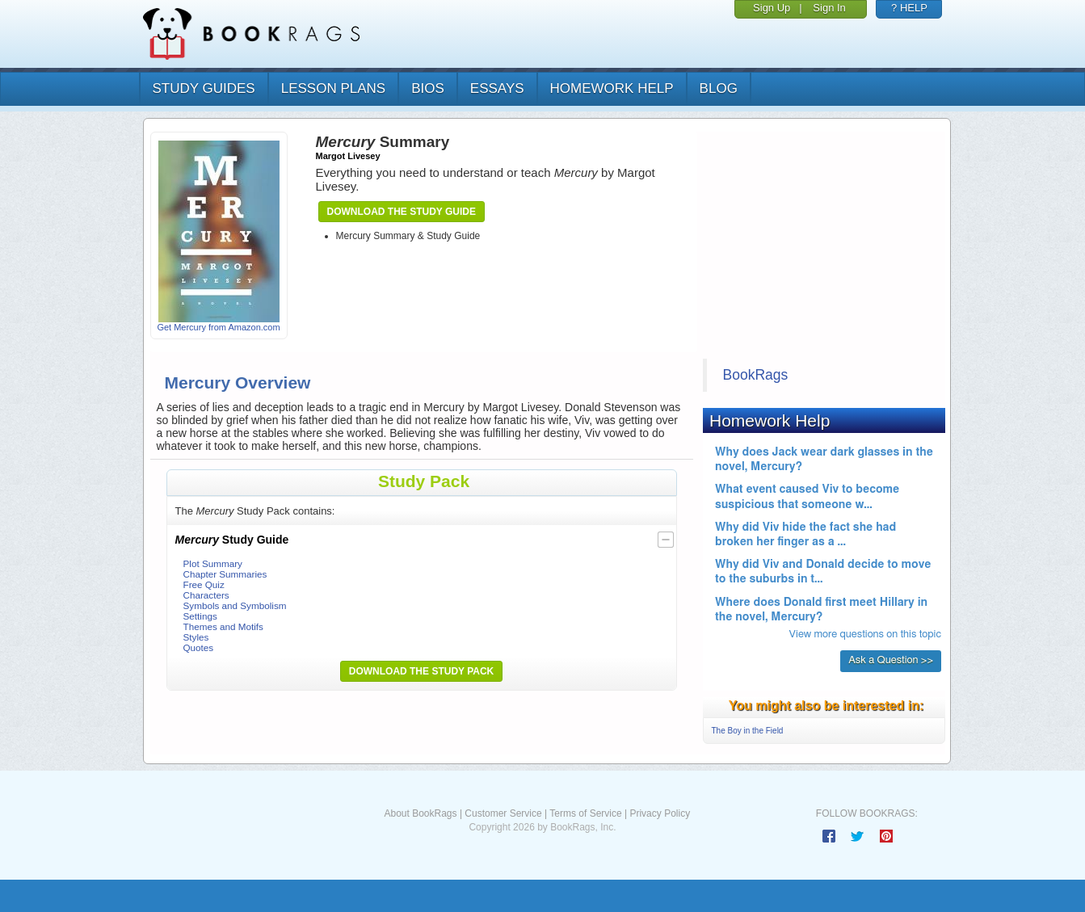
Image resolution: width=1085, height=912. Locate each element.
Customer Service (503, 813)
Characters (206, 595)
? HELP (909, 8)
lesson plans (333, 88)
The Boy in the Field (748, 730)
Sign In (829, 8)
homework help (612, 88)
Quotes (198, 647)
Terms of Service (585, 813)
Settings (200, 616)
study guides (204, 88)
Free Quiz (204, 584)
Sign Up (771, 8)
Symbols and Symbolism (235, 605)
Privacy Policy (659, 813)
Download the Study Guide (401, 211)
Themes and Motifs (223, 626)
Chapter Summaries (225, 574)
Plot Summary (212, 563)
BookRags (756, 375)
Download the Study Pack (421, 671)
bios (427, 88)
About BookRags (420, 813)
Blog (719, 88)
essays (497, 88)
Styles (196, 637)
